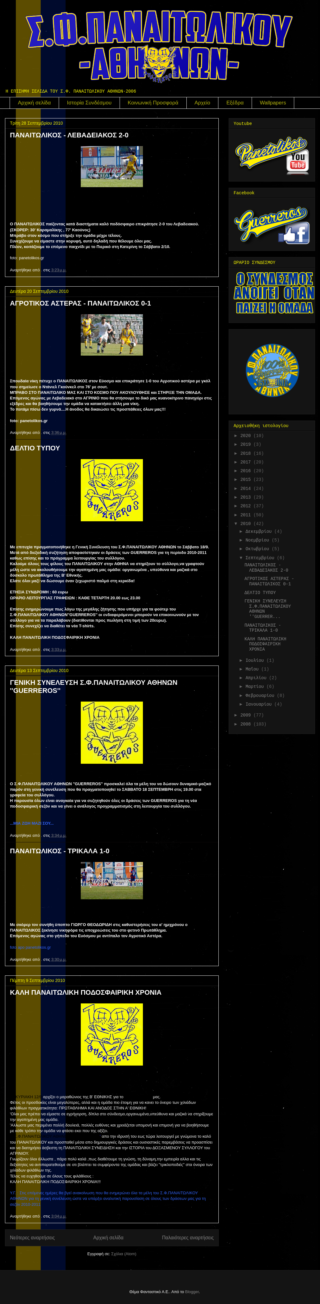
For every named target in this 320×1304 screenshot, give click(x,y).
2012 (247, 506)
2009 (247, 715)
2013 (247, 497)
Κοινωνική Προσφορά (153, 103)
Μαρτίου (255, 686)
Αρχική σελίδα (34, 103)
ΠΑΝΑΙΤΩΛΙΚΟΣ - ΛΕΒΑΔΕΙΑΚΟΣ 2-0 (69, 135)
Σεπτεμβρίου (261, 557)
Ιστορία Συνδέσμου (89, 103)
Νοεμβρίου (258, 540)
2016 (247, 470)
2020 (247, 435)
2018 (247, 453)
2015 (247, 479)
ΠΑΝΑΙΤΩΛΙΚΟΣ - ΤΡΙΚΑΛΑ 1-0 (59, 851)
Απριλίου (257, 677)
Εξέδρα (235, 103)
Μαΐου (253, 669)
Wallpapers (273, 103)
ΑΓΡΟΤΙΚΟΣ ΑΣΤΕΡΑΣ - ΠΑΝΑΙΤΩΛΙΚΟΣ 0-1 (80, 303)
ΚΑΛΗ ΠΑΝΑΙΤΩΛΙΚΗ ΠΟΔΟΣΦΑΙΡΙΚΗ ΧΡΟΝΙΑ (86, 992)
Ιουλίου (255, 660)
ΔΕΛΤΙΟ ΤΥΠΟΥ (35, 448)
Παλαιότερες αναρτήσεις (188, 1237)
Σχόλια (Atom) (123, 1253)
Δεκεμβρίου (259, 531)
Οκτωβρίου (258, 548)
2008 (247, 724)
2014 (247, 488)
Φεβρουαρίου (261, 695)
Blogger (192, 1291)
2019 (247, 444)
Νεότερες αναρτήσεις (32, 1237)
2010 (247, 523)
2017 (247, 462)
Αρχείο (202, 103)
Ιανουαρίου (259, 704)
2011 (247, 515)
